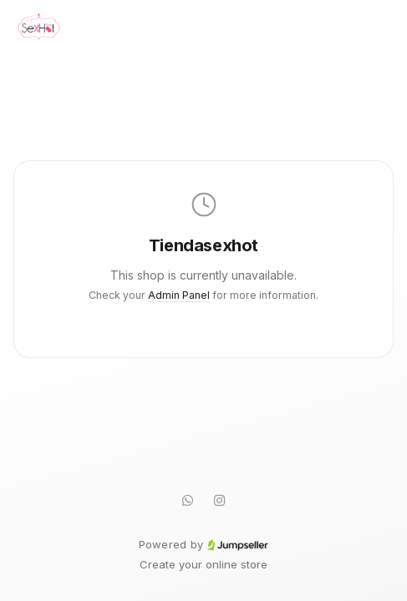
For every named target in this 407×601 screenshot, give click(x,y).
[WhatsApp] (188, 500)
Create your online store (203, 564)
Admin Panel (179, 295)
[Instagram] (220, 500)
